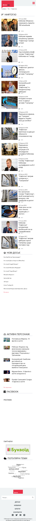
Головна (3, 9)
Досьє (17, 502)
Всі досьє (6, 292)
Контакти (17, 512)
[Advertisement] (18, 312)
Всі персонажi (7, 387)
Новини (17, 505)
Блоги (17, 509)
